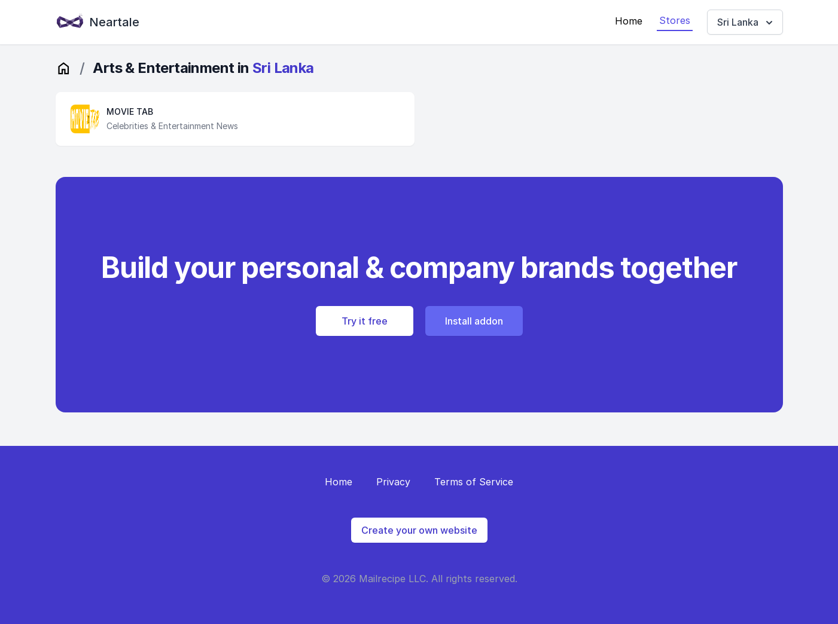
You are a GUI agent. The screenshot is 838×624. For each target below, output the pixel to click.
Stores (674, 20)
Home (628, 21)
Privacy (393, 482)
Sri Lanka (746, 22)
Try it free (365, 321)
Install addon (474, 321)
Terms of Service (473, 482)
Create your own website (419, 530)
